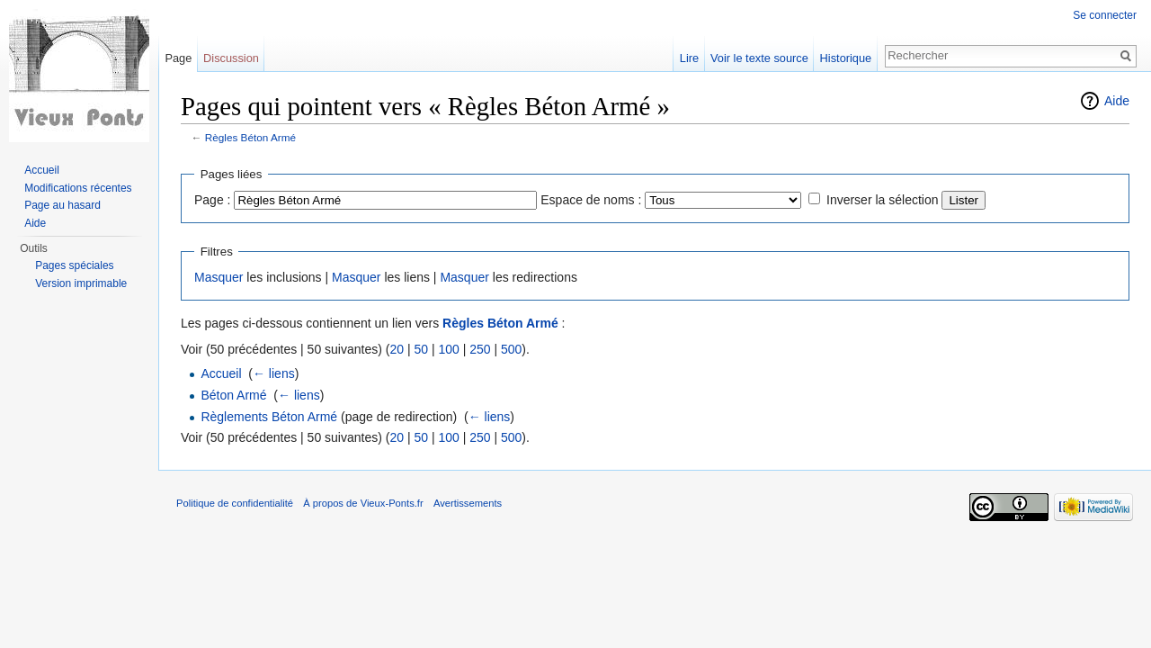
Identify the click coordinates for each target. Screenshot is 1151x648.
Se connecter (1105, 15)
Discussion (231, 58)
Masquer (218, 277)
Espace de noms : (590, 200)
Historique (846, 58)
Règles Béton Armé (250, 137)
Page (178, 58)
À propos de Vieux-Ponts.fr (363, 503)
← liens (274, 373)
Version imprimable (81, 283)
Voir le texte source (759, 58)
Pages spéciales (74, 265)
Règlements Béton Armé (269, 417)
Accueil (221, 373)
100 (448, 349)
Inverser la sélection (882, 200)
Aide (1116, 101)
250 (479, 349)
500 (511, 349)
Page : (212, 200)
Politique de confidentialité (234, 503)
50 (421, 349)
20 (396, 349)
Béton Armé (233, 395)
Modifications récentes (77, 188)
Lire (689, 58)
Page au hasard (62, 205)
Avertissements (467, 503)
